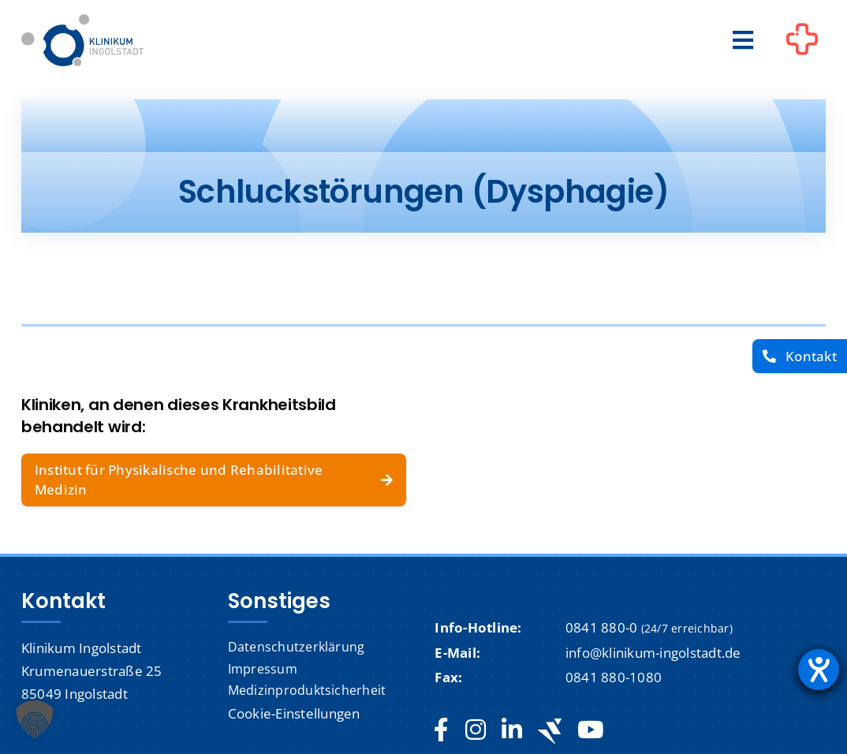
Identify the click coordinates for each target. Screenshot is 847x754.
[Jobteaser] (550, 731)
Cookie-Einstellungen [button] (294, 713)
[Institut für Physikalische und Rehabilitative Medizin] (213, 480)
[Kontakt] (799, 356)
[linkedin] (512, 730)
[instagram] (475, 730)
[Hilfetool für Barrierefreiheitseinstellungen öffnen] (818, 669)
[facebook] (441, 730)
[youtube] (590, 730)
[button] (34, 719)
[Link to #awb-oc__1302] (802, 43)
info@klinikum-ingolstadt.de (653, 653)
